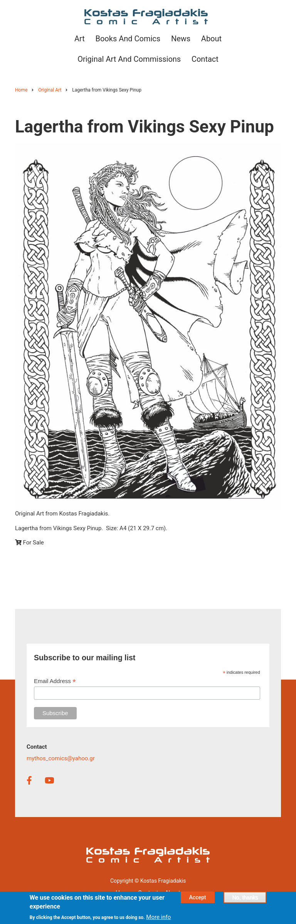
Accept (197, 900)
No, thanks (245, 900)
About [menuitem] (211, 38)
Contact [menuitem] (205, 59)
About (172, 892)
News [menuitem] (180, 38)
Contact (148, 892)
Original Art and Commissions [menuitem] (129, 59)
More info (158, 919)
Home (123, 892)
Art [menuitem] (79, 38)
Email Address (55, 681)
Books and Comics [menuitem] (127, 38)
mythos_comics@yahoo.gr (61, 758)
